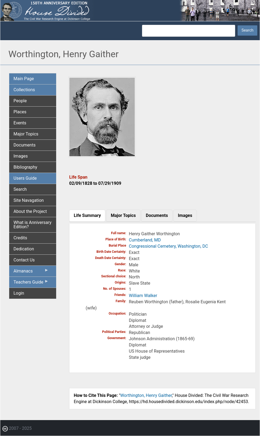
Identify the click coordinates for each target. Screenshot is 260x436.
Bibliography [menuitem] (25, 167)
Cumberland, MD (145, 240)
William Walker (143, 295)
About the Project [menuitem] (30, 211)
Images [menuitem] (20, 156)
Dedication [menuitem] (23, 248)
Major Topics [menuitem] (25, 134)
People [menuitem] (20, 100)
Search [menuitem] (20, 189)
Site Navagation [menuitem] (28, 200)
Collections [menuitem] (24, 89)
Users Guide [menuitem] (25, 178)
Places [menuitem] (19, 111)
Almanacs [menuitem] (31, 272)
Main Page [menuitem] (23, 78)
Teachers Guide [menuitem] (31, 283)
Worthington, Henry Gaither (146, 395)
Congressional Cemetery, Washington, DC (168, 246)
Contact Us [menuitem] (24, 260)
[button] (102, 155)
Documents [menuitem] (24, 145)
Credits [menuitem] (20, 237)
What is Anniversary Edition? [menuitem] (32, 224)
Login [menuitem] (18, 293)
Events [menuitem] (19, 122)
